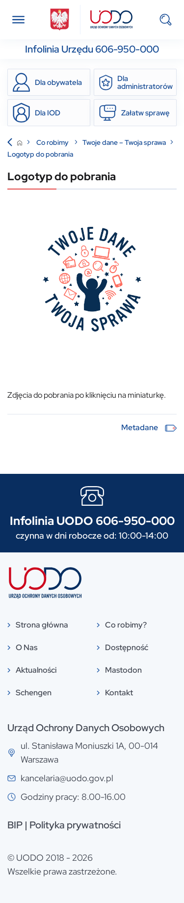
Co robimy (53, 142)
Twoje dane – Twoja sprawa (124, 142)
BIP (15, 825)
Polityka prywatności (75, 825)
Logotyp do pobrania (40, 154)
